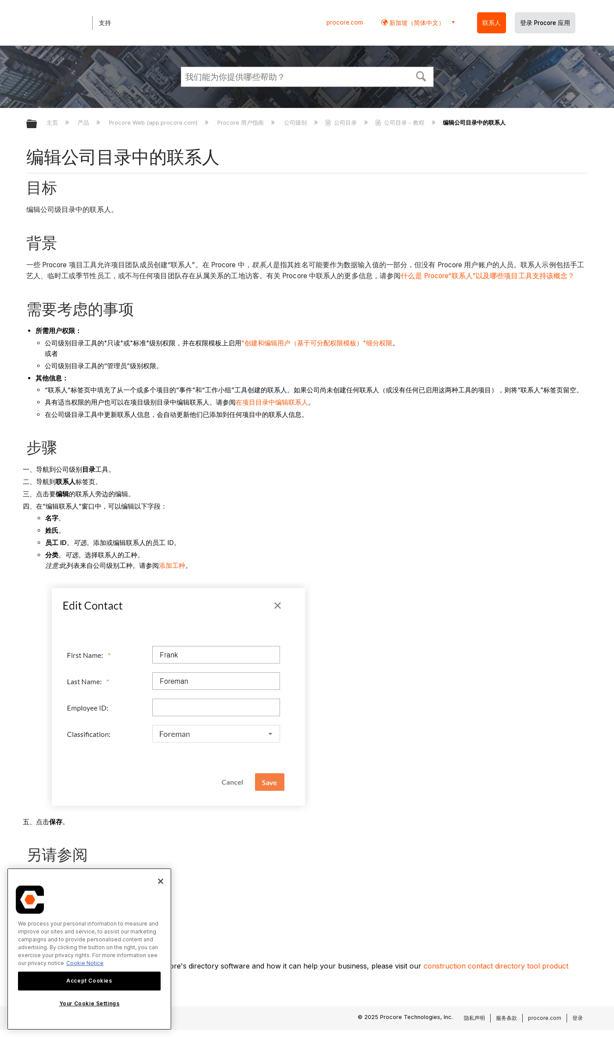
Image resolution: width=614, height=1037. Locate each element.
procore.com (345, 22)
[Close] (160, 881)
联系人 (491, 22)
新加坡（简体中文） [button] (416, 22)
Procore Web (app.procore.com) (154, 122)
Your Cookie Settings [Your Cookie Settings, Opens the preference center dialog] (89, 1003)
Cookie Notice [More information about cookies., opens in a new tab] (85, 963)
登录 (577, 1018)
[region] (89, 949)
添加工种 (172, 565)
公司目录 (342, 122)
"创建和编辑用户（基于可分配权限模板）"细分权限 (316, 343)
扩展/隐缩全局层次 (37, 124)
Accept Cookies (89, 980)
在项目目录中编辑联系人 (272, 402)
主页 (53, 122)
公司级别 (296, 122)
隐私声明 (474, 1018)
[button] (421, 75)
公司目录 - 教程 (400, 122)
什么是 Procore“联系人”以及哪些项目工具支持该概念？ (488, 276)
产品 (84, 122)
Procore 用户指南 (241, 122)
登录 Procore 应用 (545, 22)
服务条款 (506, 1018)
